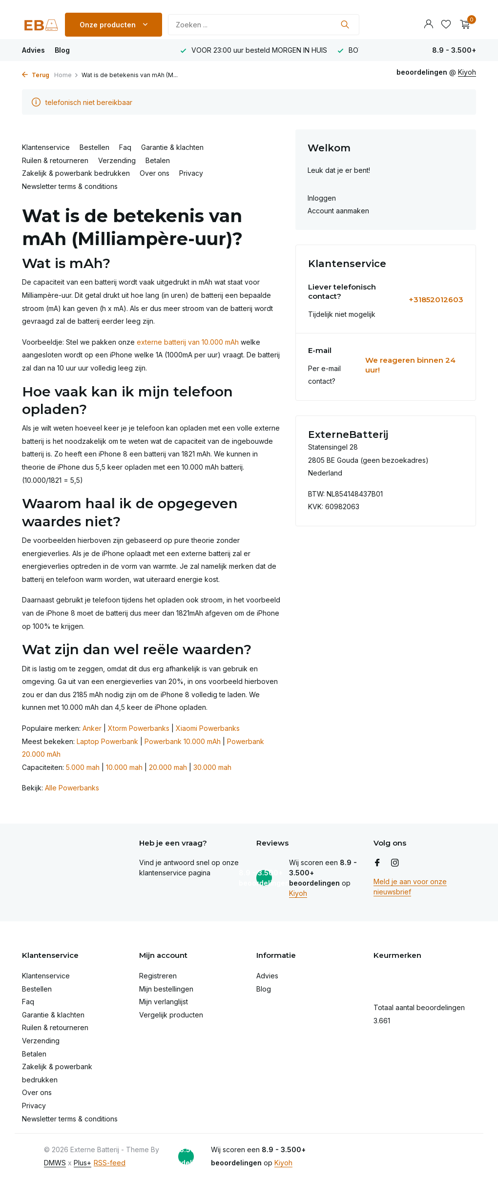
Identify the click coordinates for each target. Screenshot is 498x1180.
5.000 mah (83, 767)
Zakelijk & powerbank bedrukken (76, 173)
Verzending (117, 160)
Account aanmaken (338, 211)
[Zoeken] (263, 24)
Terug (35, 75)
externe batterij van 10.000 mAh (188, 342)
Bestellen (94, 147)
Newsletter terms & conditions (70, 186)
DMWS (55, 1163)
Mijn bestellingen (166, 989)
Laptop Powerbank (107, 741)
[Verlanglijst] (446, 24)
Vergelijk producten (171, 1015)
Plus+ (82, 1163)
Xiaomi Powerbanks (208, 728)
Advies (33, 50)
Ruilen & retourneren (55, 160)
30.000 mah (212, 767)
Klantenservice (46, 147)
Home (66, 75)
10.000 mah (124, 767)
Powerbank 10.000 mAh (183, 741)
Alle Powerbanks (72, 788)
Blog (62, 50)
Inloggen (322, 198)
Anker (92, 728)
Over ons (154, 173)
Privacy (191, 173)
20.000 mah (168, 767)
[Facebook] (377, 863)
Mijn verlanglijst (163, 1001)
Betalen (157, 160)
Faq (125, 147)
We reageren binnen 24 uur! (410, 364)
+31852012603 (436, 299)
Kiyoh (298, 893)
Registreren (158, 976)
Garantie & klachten (172, 147)
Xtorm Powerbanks (138, 728)
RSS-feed (109, 1163)
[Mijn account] (428, 24)
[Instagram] (395, 863)
